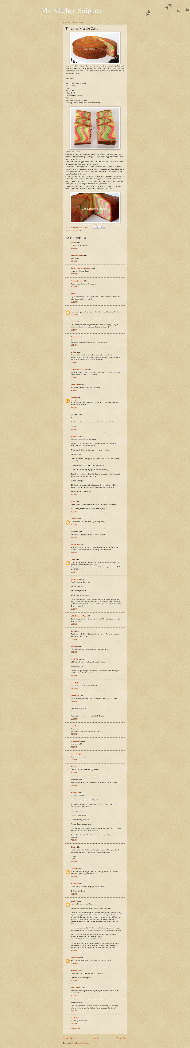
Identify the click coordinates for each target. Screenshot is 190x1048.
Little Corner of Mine (78, 616)
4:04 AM (74, 390)
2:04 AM (74, 362)
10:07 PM (74, 786)
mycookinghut (76, 741)
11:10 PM (74, 719)
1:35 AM (74, 345)
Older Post (122, 1038)
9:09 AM (74, 512)
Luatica (73, 901)
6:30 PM (74, 950)
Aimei (73, 501)
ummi (73, 322)
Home (95, 1038)
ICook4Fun (75, 436)
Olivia (73, 847)
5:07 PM (74, 734)
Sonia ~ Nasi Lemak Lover (80, 268)
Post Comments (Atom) (80, 1043)
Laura (73, 560)
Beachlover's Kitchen (79, 369)
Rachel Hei (75, 519)
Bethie (73, 242)
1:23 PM (74, 624)
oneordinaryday (77, 754)
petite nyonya (76, 384)
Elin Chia (74, 397)
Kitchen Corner (76, 281)
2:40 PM (74, 877)
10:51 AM (74, 1024)
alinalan (74, 646)
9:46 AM (74, 552)
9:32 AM (74, 525)
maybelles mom (77, 255)
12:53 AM (74, 330)
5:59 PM (74, 760)
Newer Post (68, 1038)
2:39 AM (74, 377)
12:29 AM (74, 963)
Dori (72, 631)
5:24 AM (74, 429)
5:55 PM (74, 747)
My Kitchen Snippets (72, 10)
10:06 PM (74, 689)
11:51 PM (74, 302)
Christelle (74, 868)
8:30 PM (74, 676)
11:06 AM (74, 572)
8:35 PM (74, 773)
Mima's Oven (75, 544)
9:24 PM (74, 261)
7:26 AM (74, 840)
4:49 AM (74, 408)
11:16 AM (74, 609)
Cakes (73, 230)
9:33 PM (74, 981)
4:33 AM (74, 996)
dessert (78, 230)
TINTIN (73, 294)
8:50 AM (74, 494)
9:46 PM (74, 287)
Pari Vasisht (75, 957)
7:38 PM (74, 639)
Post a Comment (74, 1028)
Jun (72, 767)
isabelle (74, 726)
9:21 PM (74, 248)
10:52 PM (74, 702)
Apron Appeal (76, 988)
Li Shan (74, 352)
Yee (72, 309)
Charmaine (75, 337)
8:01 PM (74, 652)
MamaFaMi (75, 683)
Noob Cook (75, 696)
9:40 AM (74, 537)
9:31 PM (74, 274)
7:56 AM (74, 1011)
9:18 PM (74, 894)
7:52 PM (74, 862)
